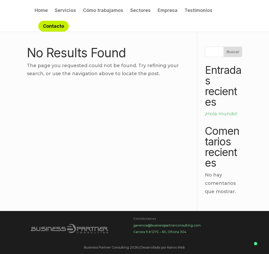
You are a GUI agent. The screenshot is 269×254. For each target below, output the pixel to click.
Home (41, 11)
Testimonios (198, 11)
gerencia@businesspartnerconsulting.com (167, 225)
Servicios (65, 11)
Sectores (140, 11)
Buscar (232, 52)
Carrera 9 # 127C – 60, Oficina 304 (159, 232)
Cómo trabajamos (103, 11)
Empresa (168, 11)
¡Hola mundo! (221, 114)
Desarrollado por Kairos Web (162, 247)
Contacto (53, 26)
